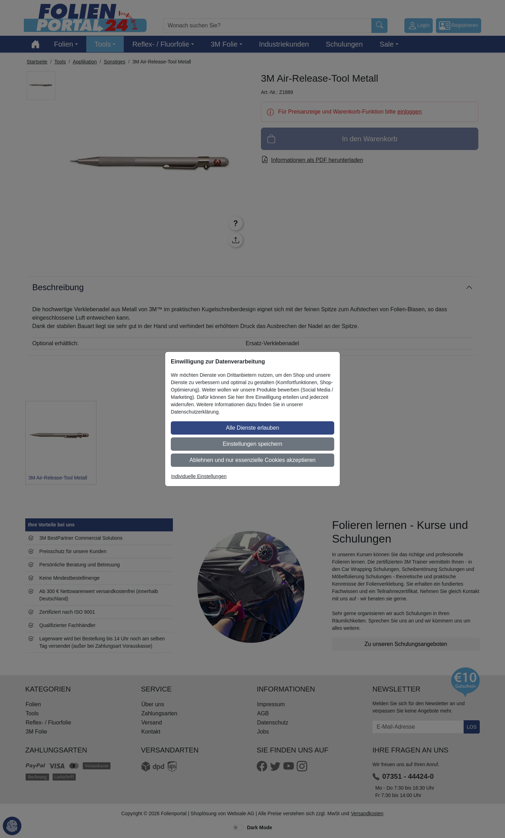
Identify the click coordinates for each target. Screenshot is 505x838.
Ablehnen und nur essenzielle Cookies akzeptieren (252, 460)
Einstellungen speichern (252, 444)
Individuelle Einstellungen (199, 476)
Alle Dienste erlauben (252, 428)
